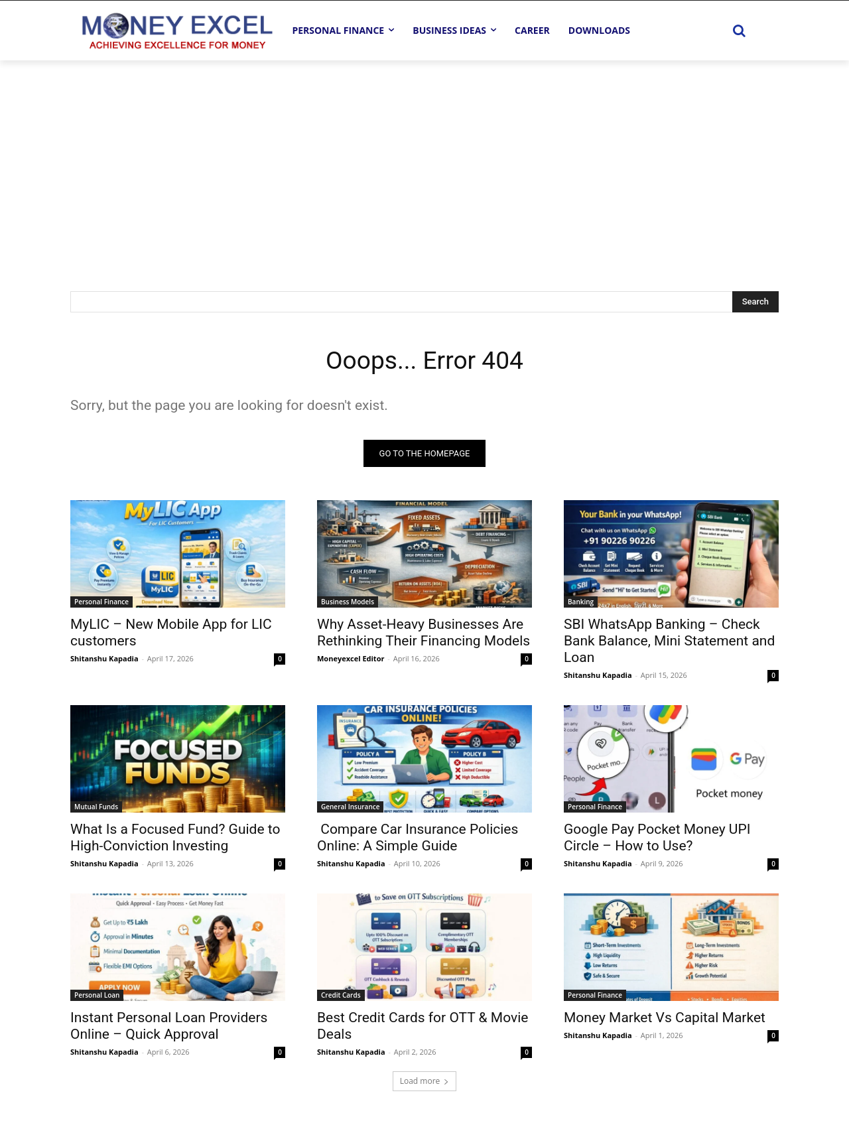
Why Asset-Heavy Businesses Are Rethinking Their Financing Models (423, 634)
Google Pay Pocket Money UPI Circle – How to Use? (657, 839)
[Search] (755, 301)
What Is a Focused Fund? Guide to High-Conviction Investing (175, 839)
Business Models (347, 603)
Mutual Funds (96, 808)
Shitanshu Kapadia (104, 660)
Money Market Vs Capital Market (664, 1019)
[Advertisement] (424, 160)
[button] (739, 30)
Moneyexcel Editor (350, 660)
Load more (425, 1083)
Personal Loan (96, 997)
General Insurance (350, 808)
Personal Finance (101, 603)
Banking (581, 603)
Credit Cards (341, 997)
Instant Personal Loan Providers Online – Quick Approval (168, 1028)
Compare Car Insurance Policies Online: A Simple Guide (417, 839)
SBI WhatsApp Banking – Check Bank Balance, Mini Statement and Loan (669, 642)
